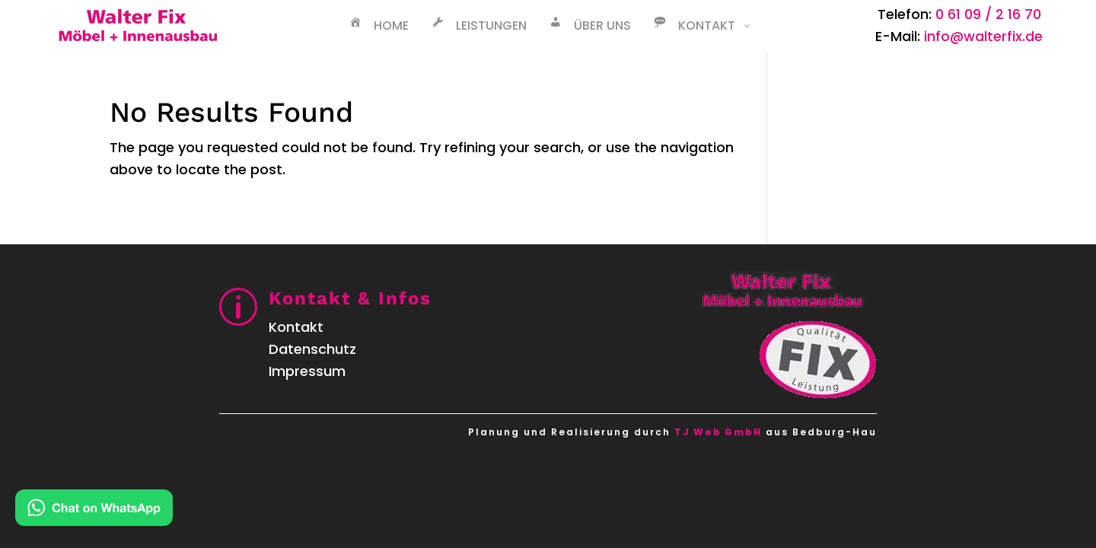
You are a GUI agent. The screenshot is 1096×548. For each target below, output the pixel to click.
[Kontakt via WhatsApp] (94, 511)
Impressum (307, 371)
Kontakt (296, 326)
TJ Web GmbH (718, 431)
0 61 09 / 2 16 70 (988, 14)
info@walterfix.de (983, 36)
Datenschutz (312, 348)
